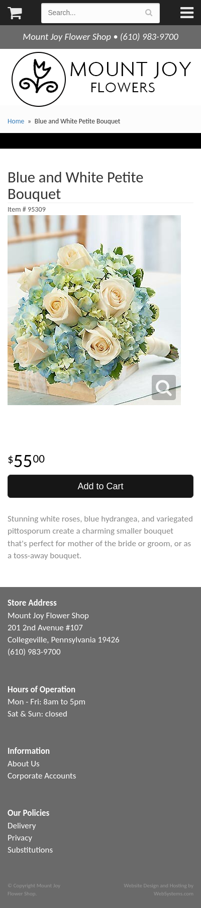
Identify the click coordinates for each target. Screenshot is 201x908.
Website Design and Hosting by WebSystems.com (158, 889)
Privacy (20, 837)
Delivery (22, 825)
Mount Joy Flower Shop (100, 79)
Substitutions (30, 850)
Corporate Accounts (42, 775)
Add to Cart (100, 486)
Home (16, 121)
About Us (24, 763)
